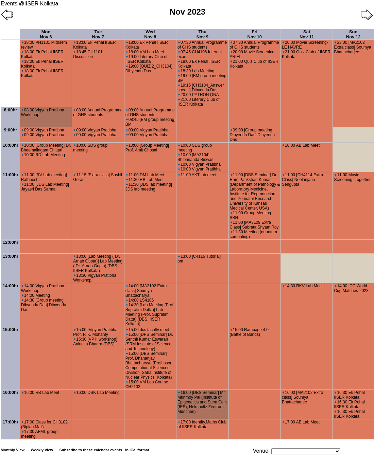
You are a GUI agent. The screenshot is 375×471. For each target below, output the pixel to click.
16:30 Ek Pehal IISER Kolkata (349, 395)
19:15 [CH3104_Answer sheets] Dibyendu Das (200, 87)
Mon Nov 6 (46, 34)
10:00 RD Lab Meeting (43, 154)
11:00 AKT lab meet (197, 175)
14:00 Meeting (36, 295)
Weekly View (42, 450)
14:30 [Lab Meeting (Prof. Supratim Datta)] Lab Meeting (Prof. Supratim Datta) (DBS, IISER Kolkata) (149, 314)
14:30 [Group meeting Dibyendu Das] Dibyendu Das (43, 305)
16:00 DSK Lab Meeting (96, 392)
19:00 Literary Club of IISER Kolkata (146, 59)
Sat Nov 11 (307, 34)
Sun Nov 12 (353, 34)
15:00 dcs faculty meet (147, 329)
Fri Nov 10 (254, 34)
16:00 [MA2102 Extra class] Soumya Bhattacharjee (302, 397)
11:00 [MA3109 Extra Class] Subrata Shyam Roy (254, 225)
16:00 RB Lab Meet (40, 392)
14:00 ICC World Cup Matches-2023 (351, 288)
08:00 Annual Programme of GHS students (97, 112)
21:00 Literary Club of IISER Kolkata (198, 102)
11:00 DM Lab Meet (145, 175)
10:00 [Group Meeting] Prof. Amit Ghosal (147, 147)
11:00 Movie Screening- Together (352, 177)
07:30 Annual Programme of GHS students (202, 45)
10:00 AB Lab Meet (301, 145)
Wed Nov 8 (150, 34)
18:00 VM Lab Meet (145, 52)
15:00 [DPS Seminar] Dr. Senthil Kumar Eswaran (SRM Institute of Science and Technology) (149, 341)
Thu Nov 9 (202, 34)
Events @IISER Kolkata (29, 3)
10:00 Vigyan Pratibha (199, 164)
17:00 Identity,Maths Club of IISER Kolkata (201, 424)
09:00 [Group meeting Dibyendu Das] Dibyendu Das (252, 135)
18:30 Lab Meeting (196, 71)
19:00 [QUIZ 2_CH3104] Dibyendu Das (148, 68)
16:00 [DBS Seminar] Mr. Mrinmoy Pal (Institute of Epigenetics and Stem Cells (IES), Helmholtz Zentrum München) (202, 402)
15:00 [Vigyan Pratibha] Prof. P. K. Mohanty (96, 332)
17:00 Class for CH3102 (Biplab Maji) (44, 424)
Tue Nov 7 (98, 34)
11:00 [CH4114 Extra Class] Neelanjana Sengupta (302, 180)
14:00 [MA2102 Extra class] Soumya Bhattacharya (146, 291)
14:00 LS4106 (140, 300)
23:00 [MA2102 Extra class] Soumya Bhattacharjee (352, 47)
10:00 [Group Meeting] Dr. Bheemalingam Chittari (46, 147)
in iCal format (137, 450)
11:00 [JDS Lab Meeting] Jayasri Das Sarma (45, 187)
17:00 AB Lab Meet (301, 422)
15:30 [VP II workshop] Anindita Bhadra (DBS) (95, 341)
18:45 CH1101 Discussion (87, 54)
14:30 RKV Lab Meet (303, 286)
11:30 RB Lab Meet (145, 179)
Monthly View (12, 450)
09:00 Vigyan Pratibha (43, 130)
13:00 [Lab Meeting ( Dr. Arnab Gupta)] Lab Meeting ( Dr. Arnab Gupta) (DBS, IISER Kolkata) (97, 263)
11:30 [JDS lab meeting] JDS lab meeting (148, 187)
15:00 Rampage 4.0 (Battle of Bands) (249, 332)
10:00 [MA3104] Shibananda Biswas (195, 157)
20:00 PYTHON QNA (198, 94)
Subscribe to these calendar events (104, 450)
